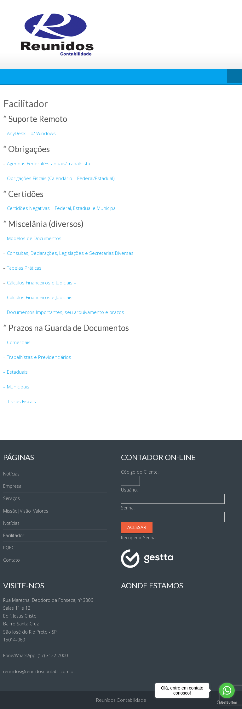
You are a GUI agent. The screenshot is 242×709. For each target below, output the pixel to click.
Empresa (12, 486)
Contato (11, 560)
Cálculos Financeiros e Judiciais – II (43, 297)
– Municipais (16, 386)
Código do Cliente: (139, 472)
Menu (234, 76)
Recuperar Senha (138, 538)
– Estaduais (15, 372)
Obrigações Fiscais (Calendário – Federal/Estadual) (61, 178)
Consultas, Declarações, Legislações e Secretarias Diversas (70, 253)
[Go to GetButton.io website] (227, 703)
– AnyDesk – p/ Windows (29, 133)
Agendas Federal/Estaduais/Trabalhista (48, 163)
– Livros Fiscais (19, 401)
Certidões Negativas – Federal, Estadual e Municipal (62, 208)
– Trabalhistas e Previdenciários (37, 357)
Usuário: (129, 490)
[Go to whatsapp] (227, 690)
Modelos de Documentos (34, 238)
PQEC (8, 548)
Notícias (11, 474)
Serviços (11, 498)
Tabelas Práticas (24, 268)
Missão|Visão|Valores (25, 511)
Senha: (128, 508)
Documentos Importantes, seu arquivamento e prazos (65, 312)
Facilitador (13, 535)
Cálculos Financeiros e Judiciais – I (42, 282)
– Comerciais (17, 342)
